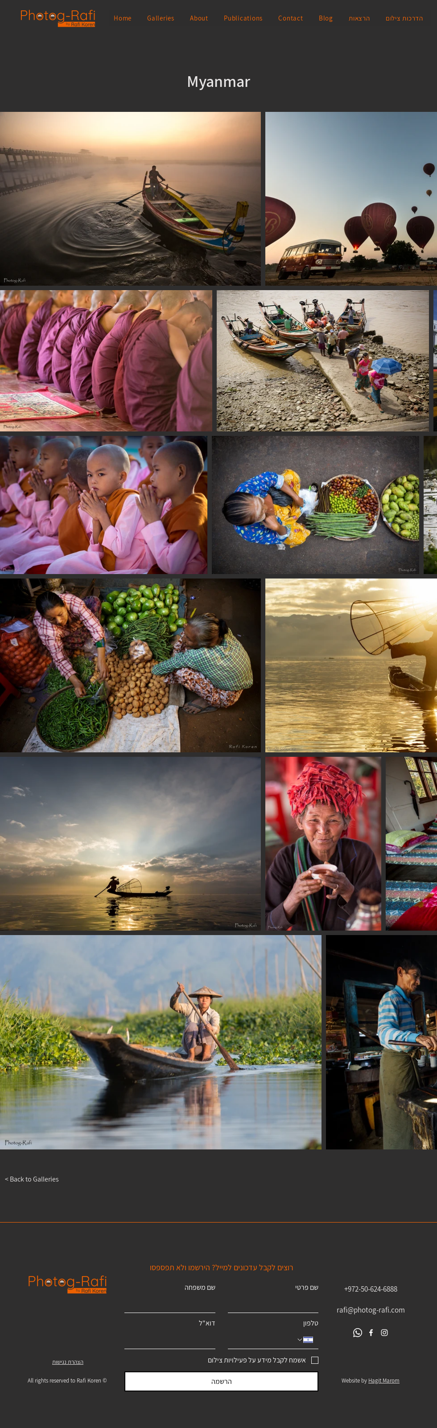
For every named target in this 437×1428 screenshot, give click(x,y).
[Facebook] (371, 1332)
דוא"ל (207, 1323)
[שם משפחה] (172, 1304)
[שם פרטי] (276, 1304)
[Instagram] (384, 1332)
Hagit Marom (384, 1380)
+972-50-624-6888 (370, 1289)
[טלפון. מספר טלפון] (264, 1339)
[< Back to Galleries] (37, 1179)
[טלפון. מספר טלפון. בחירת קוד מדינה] (304, 1339)
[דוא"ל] (172, 1339)
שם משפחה (200, 1287)
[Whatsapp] (357, 1332)
